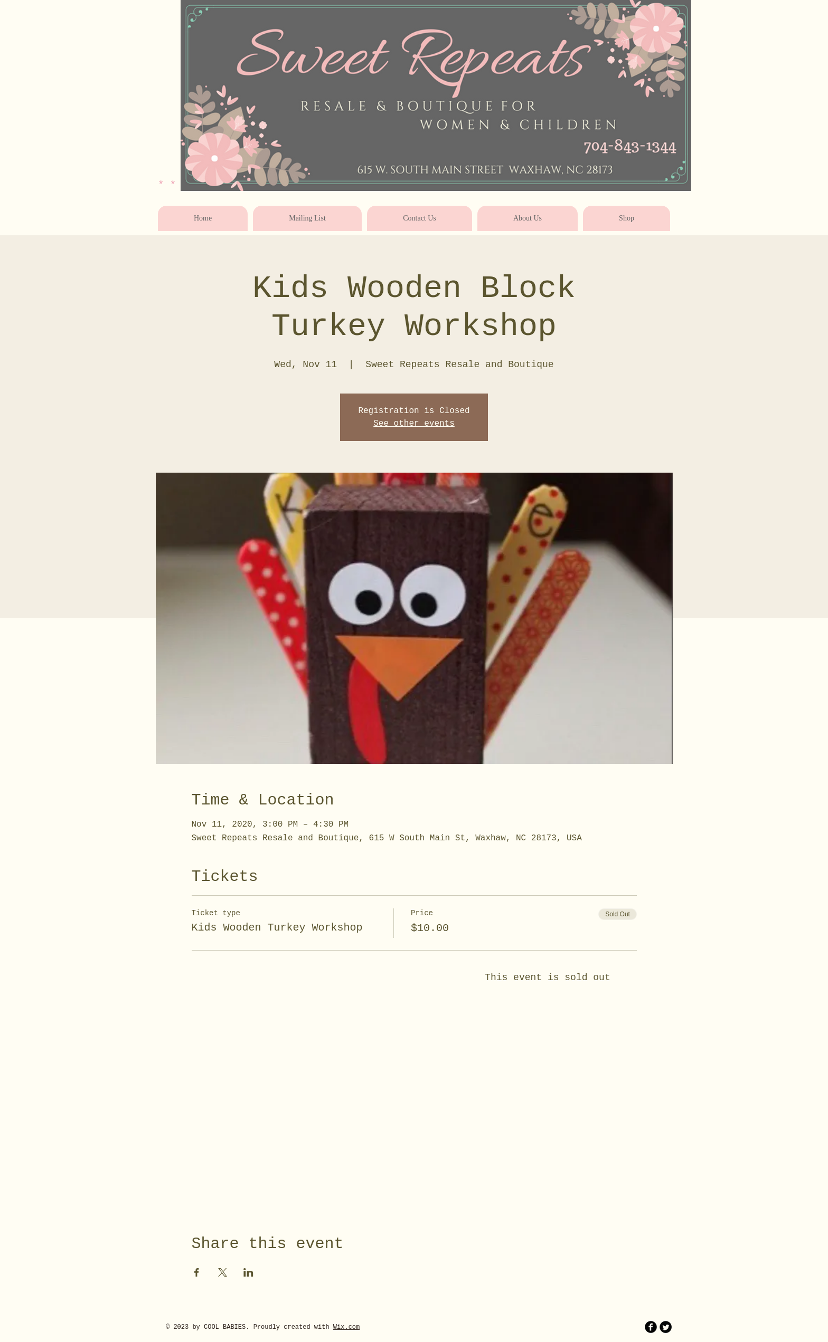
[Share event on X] (223, 1272)
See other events (414, 423)
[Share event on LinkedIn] (248, 1272)
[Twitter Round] (666, 1327)
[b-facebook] (651, 1327)
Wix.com (346, 1327)
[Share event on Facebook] (197, 1272)
